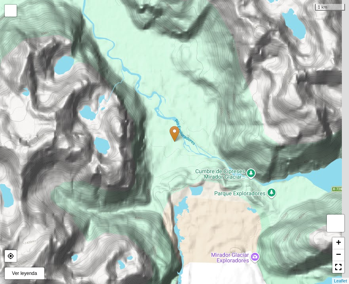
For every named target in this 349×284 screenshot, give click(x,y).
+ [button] (338, 243)
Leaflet (340, 280)
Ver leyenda (24, 273)
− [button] (338, 255)
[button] (11, 256)
